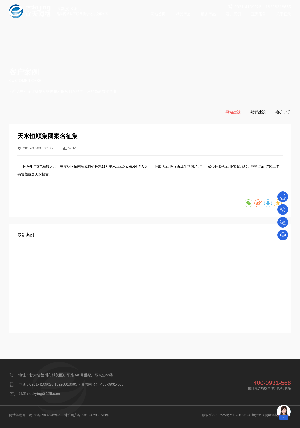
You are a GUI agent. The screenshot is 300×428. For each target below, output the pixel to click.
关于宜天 (283, 14)
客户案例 (233, 14)
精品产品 (183, 14)
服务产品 (208, 14)
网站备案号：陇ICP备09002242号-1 (35, 415)
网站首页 (158, 14)
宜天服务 (258, 14)
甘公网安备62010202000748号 (86, 415)
